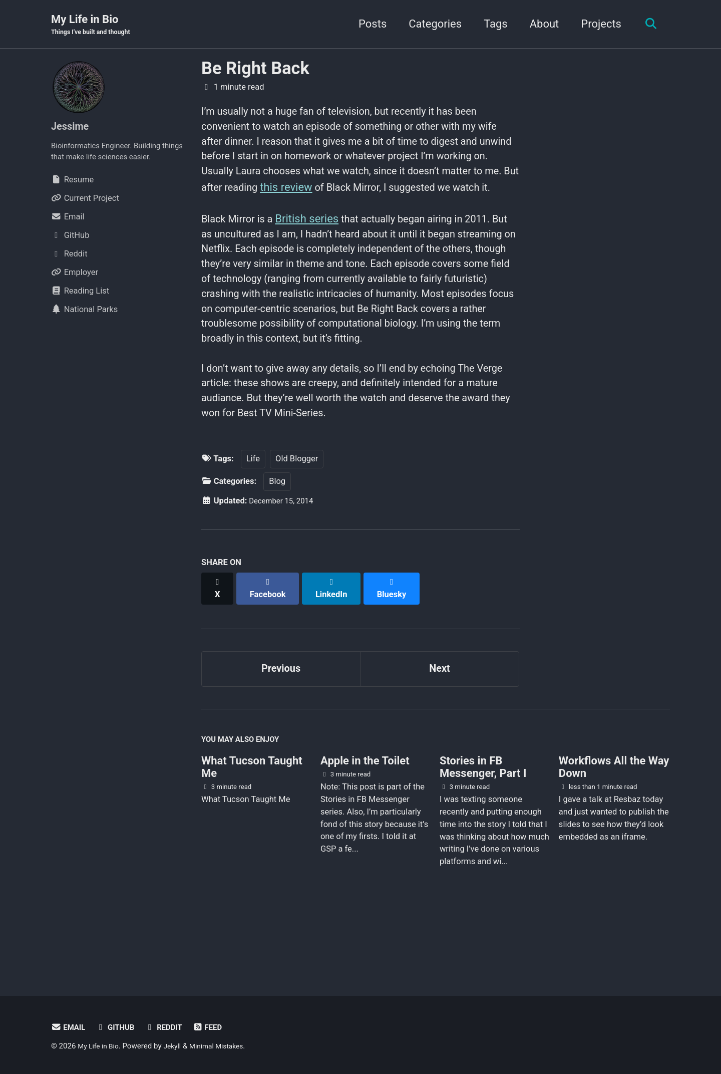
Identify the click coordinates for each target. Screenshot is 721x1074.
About (540, 24)
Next (439, 725)
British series (314, 245)
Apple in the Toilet (365, 822)
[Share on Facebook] (270, 649)
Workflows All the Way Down (614, 828)
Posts (368, 24)
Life (253, 525)
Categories (431, 24)
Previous (281, 725)
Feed (217, 1027)
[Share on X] (218, 649)
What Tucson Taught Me (251, 828)
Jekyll (177, 1045)
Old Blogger (296, 525)
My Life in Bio (95, 25)
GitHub (119, 1027)
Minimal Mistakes (225, 1045)
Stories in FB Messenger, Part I (483, 828)
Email (69, 1027)
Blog (277, 547)
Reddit (170, 1027)
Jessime (72, 127)
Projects (597, 24)
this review (419, 196)
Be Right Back (255, 69)
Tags (492, 24)
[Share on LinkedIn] (336, 649)
